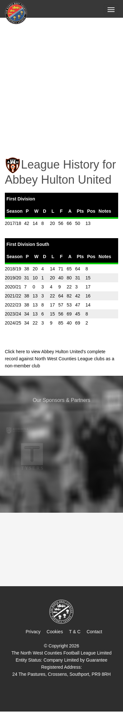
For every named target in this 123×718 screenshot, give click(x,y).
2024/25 (13, 322)
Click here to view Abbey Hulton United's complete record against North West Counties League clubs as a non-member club (59, 358)
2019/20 (13, 277)
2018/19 (13, 268)
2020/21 (13, 286)
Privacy (33, 631)
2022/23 (13, 304)
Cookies (54, 631)
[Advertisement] (61, 83)
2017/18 (13, 223)
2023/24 (13, 313)
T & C (75, 631)
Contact (94, 631)
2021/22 (13, 295)
